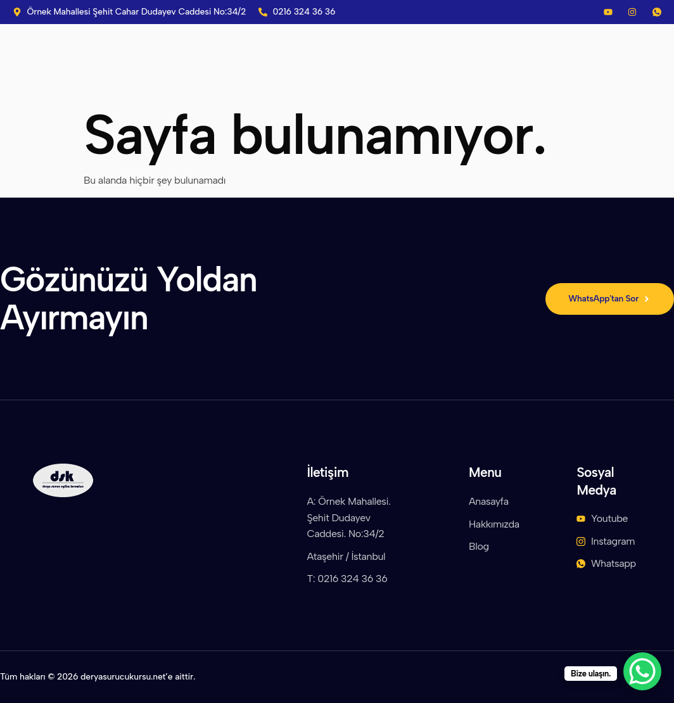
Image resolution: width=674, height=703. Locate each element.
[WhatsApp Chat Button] (642, 671)
